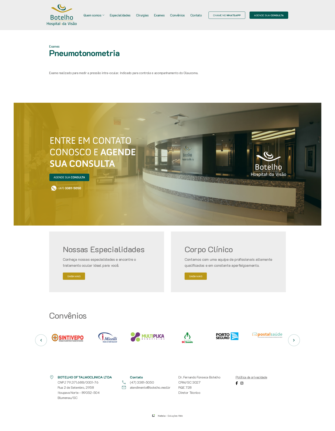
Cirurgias (142, 15)
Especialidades (120, 15)
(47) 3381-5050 (137, 382)
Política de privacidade (251, 377)
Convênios (177, 15)
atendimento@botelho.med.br (145, 387)
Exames (159, 15)
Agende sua (269, 15)
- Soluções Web (170, 415)
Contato (196, 15)
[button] (41, 340)
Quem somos (94, 15)
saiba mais (74, 276)
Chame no (227, 15)
